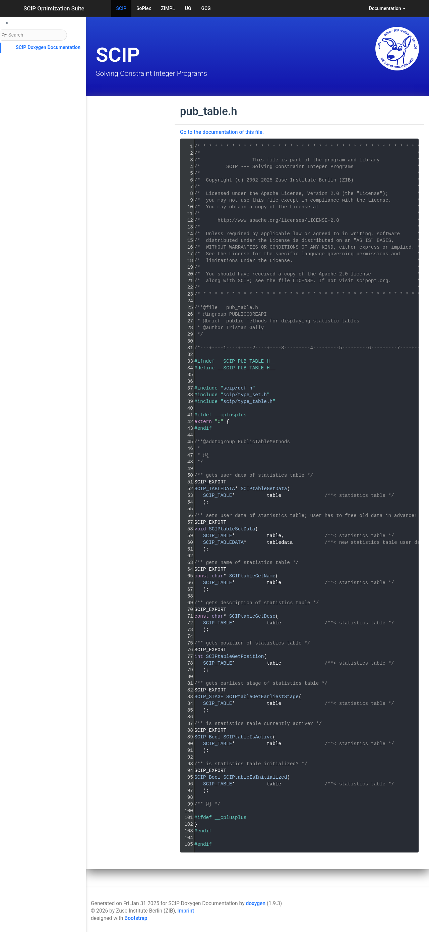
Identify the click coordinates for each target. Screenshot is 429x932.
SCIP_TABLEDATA (214, 488)
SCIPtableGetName (252, 576)
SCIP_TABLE (217, 495)
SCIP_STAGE (208, 697)
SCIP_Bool (207, 737)
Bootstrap (135, 918)
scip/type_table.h (247, 401)
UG (188, 8)
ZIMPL (168, 8)
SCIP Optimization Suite (53, 8)
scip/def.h (237, 388)
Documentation (387, 8)
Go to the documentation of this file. (222, 132)
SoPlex (143, 8)
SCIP (121, 8)
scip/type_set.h (245, 395)
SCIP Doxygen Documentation (48, 47)
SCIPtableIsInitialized (255, 777)
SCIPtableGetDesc (252, 616)
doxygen (255, 903)
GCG (205, 8)
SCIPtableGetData (264, 488)
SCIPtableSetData (232, 529)
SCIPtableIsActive (247, 737)
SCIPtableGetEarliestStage (262, 697)
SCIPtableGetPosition (235, 656)
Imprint (185, 911)
